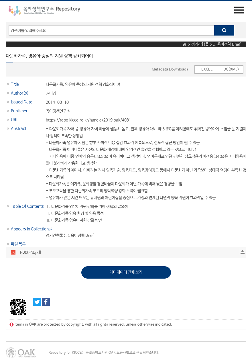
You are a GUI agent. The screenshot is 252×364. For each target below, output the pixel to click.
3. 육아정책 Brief (227, 44)
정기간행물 (199, 44)
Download (242, 251)
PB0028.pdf (30, 252)
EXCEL (206, 69)
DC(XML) (231, 69)
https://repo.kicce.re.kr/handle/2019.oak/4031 (88, 120)
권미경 (51, 93)
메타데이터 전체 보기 (126, 272)
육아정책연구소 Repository (44, 12)
